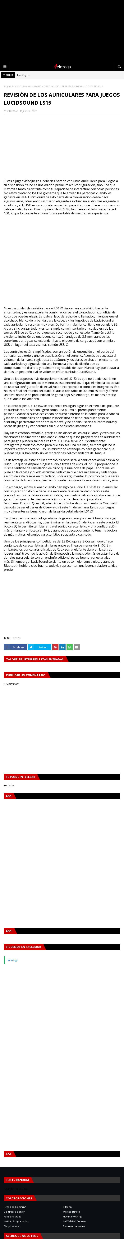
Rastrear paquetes (74, 1226)
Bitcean (67, 1207)
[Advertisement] (62, 31)
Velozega (13, 960)
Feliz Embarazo (12, 1216)
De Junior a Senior (14, 1211)
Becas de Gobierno (15, 1207)
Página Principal (12, 86)
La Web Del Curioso (74, 1221)
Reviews (27, 86)
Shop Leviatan (12, 1226)
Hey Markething (72, 1216)
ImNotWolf (12, 111)
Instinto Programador (16, 1221)
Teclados (9, 785)
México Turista (71, 1211)
